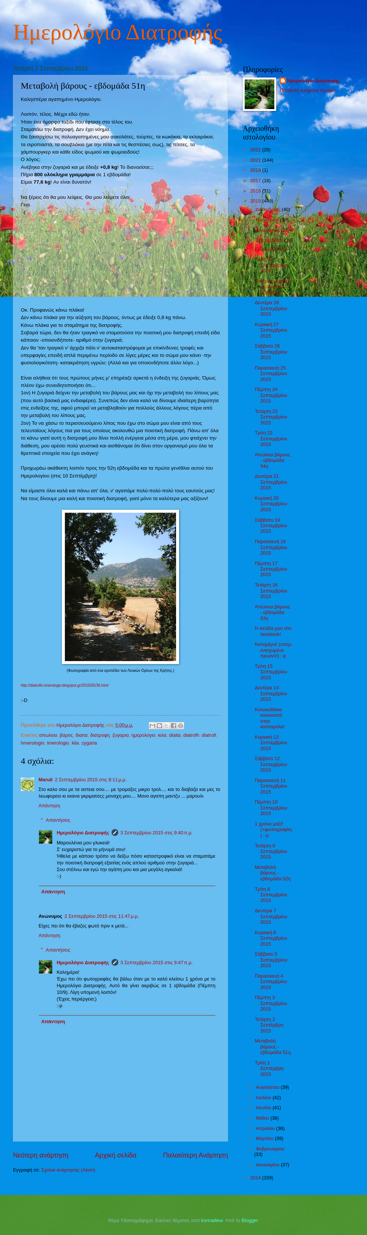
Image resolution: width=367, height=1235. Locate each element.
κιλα (162, 735)
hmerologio (32, 743)
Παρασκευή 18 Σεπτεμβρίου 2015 (271, 547)
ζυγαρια (120, 735)
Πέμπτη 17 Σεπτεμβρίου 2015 (271, 569)
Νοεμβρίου (268, 220)
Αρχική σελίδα (115, 1155)
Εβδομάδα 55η (270, 249)
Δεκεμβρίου (268, 209)
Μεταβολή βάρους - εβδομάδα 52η (273, 872)
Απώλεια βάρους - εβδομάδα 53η (272, 612)
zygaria (89, 743)
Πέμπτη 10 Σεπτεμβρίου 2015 (271, 807)
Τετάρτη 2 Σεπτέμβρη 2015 (269, 1025)
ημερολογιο (143, 735)
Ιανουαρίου (268, 1164)
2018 (256, 170)
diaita (175, 735)
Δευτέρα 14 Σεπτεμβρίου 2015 (271, 693)
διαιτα (82, 735)
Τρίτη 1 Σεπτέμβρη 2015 (269, 1068)
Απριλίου (266, 1128)
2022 (256, 149)
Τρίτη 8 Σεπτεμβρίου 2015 (271, 894)
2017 (256, 180)
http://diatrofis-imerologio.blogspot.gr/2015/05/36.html (64, 685)
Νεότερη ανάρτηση (40, 1155)
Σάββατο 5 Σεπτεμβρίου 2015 (271, 959)
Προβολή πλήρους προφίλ (307, 90)
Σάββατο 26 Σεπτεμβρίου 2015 (271, 351)
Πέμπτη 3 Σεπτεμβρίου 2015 (271, 1003)
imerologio (58, 743)
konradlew (212, 1220)
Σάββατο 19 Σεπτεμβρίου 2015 (271, 525)
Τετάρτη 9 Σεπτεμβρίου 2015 (271, 851)
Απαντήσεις (58, 819)
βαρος (66, 735)
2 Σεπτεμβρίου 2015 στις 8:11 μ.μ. (91, 779)
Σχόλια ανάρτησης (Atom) (68, 1170)
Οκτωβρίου (268, 230)
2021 (256, 160)
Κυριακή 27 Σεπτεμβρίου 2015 (271, 330)
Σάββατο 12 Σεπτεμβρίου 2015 (271, 764)
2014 (256, 1177)
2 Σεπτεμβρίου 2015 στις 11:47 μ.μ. (102, 916)
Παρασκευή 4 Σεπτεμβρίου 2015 (271, 981)
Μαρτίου (265, 1138)
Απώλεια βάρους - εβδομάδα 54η (272, 460)
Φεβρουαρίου (270, 1149)
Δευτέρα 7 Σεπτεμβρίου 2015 (271, 916)
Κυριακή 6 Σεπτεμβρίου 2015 (271, 938)
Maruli (46, 779)
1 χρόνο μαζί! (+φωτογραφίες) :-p (273, 829)
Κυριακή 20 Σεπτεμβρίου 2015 (271, 503)
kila (75, 743)
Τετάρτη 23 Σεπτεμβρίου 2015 (271, 417)
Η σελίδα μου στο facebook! (273, 631)
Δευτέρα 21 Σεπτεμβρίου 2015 (271, 481)
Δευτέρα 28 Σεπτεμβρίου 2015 (271, 308)
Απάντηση (49, 805)
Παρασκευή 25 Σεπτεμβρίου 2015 (271, 373)
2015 (256, 201)
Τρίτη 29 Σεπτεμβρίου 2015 (271, 264)
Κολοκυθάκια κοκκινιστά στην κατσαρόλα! (270, 718)
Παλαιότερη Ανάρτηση (195, 1155)
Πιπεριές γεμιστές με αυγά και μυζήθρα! (273, 286)
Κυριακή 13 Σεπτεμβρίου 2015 (271, 742)
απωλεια (48, 735)
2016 (256, 191)
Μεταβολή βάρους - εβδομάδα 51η (273, 1046)
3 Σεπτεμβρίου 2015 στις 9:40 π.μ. (156, 832)
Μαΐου (263, 1118)
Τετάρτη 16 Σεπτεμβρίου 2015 (271, 590)
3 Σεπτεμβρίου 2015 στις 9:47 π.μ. (156, 962)
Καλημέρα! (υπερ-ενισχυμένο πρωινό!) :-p (273, 649)
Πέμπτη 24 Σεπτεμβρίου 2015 (271, 395)
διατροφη (100, 735)
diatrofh (191, 735)
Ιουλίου (264, 1097)
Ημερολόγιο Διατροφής (117, 32)
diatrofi (209, 735)
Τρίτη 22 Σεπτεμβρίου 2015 (271, 438)
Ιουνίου (264, 1107)
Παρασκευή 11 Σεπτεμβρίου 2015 (271, 786)
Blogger (250, 1220)
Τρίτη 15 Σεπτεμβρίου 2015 (271, 671)
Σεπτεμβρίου (270, 240)
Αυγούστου (268, 1087)
